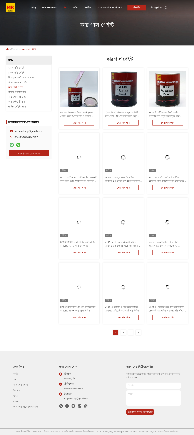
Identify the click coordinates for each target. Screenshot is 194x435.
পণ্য (65, 7)
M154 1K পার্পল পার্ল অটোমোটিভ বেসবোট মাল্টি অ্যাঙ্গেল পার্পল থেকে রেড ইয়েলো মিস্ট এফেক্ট (166, 181)
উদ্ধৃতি (136, 7)
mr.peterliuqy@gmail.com (28, 131)
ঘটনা (75, 7)
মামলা (16, 401)
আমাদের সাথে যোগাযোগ (109, 7)
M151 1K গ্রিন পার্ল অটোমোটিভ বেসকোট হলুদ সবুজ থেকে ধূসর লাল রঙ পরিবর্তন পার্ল (78, 181)
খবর (15, 396)
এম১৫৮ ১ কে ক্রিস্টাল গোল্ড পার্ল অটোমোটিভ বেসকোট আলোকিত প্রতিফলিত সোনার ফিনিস (163, 246)
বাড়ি (34, 7)
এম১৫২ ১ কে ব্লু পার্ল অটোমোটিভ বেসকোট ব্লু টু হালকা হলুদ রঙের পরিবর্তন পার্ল (122, 181)
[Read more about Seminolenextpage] (131, 332)
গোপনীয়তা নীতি (23, 431)
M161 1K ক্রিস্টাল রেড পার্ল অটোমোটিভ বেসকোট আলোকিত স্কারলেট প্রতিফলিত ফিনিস (166, 311)
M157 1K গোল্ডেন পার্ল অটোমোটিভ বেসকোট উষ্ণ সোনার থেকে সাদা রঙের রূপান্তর (121, 246)
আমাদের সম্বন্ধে (49, 7)
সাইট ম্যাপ (37, 431)
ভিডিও (87, 7)
